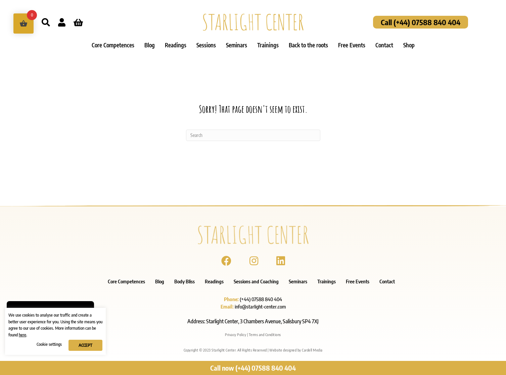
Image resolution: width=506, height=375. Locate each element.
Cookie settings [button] (49, 344)
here (22, 334)
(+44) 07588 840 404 (261, 299)
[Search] (253, 135)
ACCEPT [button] (85, 345)
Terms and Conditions (265, 334)
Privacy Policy (235, 334)
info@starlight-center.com (260, 306)
